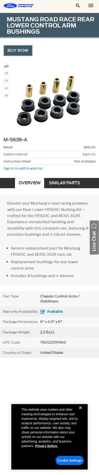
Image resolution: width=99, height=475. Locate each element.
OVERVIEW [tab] (30, 183)
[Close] (80, 411)
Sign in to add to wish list (23, 168)
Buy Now (18, 50)
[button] (94, 237)
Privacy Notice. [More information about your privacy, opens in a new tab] (46, 446)
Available (55, 311)
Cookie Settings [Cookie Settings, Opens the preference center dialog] (70, 460)
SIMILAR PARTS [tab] (64, 183)
